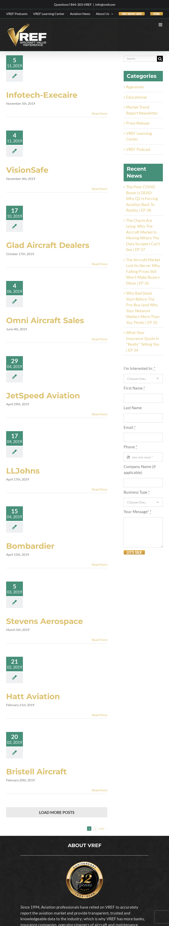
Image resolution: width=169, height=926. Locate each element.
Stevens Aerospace (44, 621)
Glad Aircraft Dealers (47, 245)
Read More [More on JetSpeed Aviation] (99, 414)
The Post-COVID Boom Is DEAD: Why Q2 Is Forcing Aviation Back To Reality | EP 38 (142, 198)
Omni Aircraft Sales (45, 320)
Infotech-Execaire (41, 95)
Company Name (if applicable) (140, 469)
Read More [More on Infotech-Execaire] (99, 113)
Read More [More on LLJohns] (99, 489)
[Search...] (140, 59)
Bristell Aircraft (36, 771)
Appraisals (135, 86)
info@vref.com (105, 4)
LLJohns (23, 471)
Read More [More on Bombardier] (99, 564)
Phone (130, 446)
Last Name (133, 407)
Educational (136, 97)
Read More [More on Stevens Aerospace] (99, 640)
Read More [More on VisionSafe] (99, 189)
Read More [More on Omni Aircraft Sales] (99, 339)
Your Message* (137, 511)
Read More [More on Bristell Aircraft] (99, 790)
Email (130, 427)
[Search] (160, 59)
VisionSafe (27, 170)
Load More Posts (56, 812)
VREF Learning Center (139, 136)
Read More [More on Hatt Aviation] (99, 715)
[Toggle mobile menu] (161, 25)
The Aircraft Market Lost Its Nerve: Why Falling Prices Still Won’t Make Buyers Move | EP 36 (143, 271)
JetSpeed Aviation (43, 395)
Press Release (138, 123)
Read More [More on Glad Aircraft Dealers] (99, 264)
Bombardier (30, 546)
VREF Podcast (138, 149)
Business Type (137, 492)
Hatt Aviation (33, 696)
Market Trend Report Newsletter (142, 110)
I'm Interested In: (140, 368)
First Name (134, 388)
